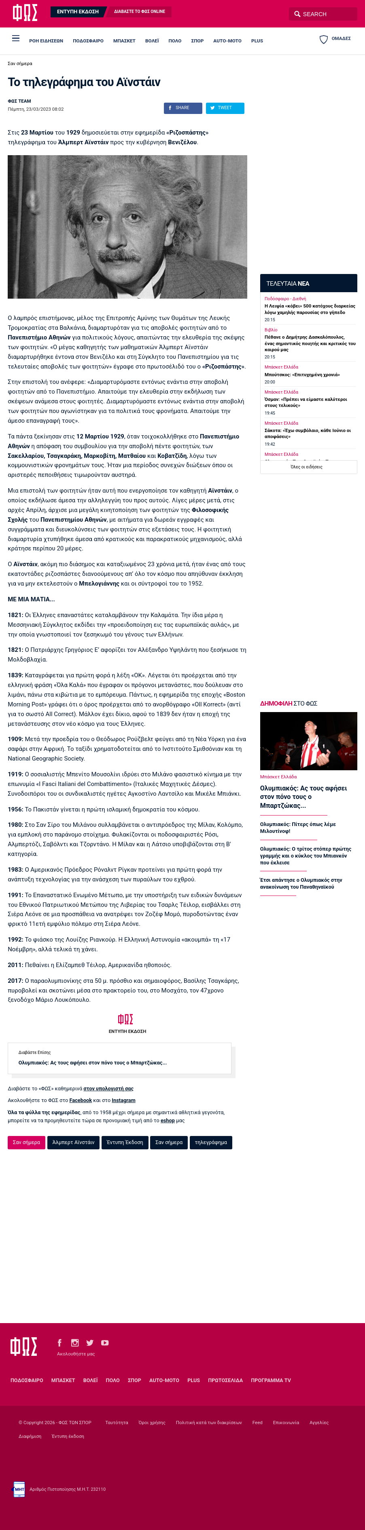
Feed (258, 1422)
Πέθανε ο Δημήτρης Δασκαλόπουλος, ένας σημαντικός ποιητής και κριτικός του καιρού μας (310, 343)
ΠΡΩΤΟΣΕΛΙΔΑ (225, 1380)
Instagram (123, 1100)
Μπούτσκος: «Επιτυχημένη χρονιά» (302, 374)
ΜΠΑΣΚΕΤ (124, 41)
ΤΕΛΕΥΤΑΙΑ (287, 283)
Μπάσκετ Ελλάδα (281, 367)
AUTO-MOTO (227, 41)
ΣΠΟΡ (197, 41)
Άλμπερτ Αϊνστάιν (73, 1142)
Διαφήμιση (30, 1436)
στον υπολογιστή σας (108, 1088)
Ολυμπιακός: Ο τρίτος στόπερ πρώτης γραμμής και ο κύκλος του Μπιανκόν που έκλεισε (306, 856)
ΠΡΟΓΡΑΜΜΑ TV (271, 1380)
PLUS (257, 41)
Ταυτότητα (116, 1422)
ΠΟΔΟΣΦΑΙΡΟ (88, 41)
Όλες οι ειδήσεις (306, 467)
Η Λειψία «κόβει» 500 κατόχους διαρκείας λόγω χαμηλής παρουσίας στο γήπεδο (310, 309)
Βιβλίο (271, 330)
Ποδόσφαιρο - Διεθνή (285, 298)
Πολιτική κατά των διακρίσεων (209, 1422)
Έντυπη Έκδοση (125, 1142)
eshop (168, 1120)
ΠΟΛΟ (174, 41)
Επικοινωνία (286, 1422)
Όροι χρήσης (151, 1422)
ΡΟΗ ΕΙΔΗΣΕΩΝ (46, 41)
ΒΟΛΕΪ (152, 41)
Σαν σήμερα (20, 63)
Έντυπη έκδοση (68, 1436)
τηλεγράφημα (211, 1142)
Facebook (80, 1100)
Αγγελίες (319, 1422)
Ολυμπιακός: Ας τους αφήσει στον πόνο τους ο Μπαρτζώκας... (93, 1063)
